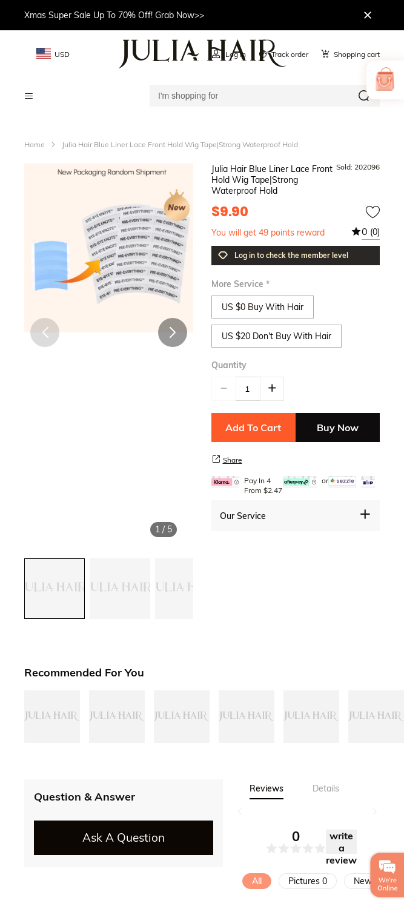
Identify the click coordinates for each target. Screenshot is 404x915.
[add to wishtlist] (372, 212)
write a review (341, 842)
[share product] (216, 459)
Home (34, 144)
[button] (172, 332)
